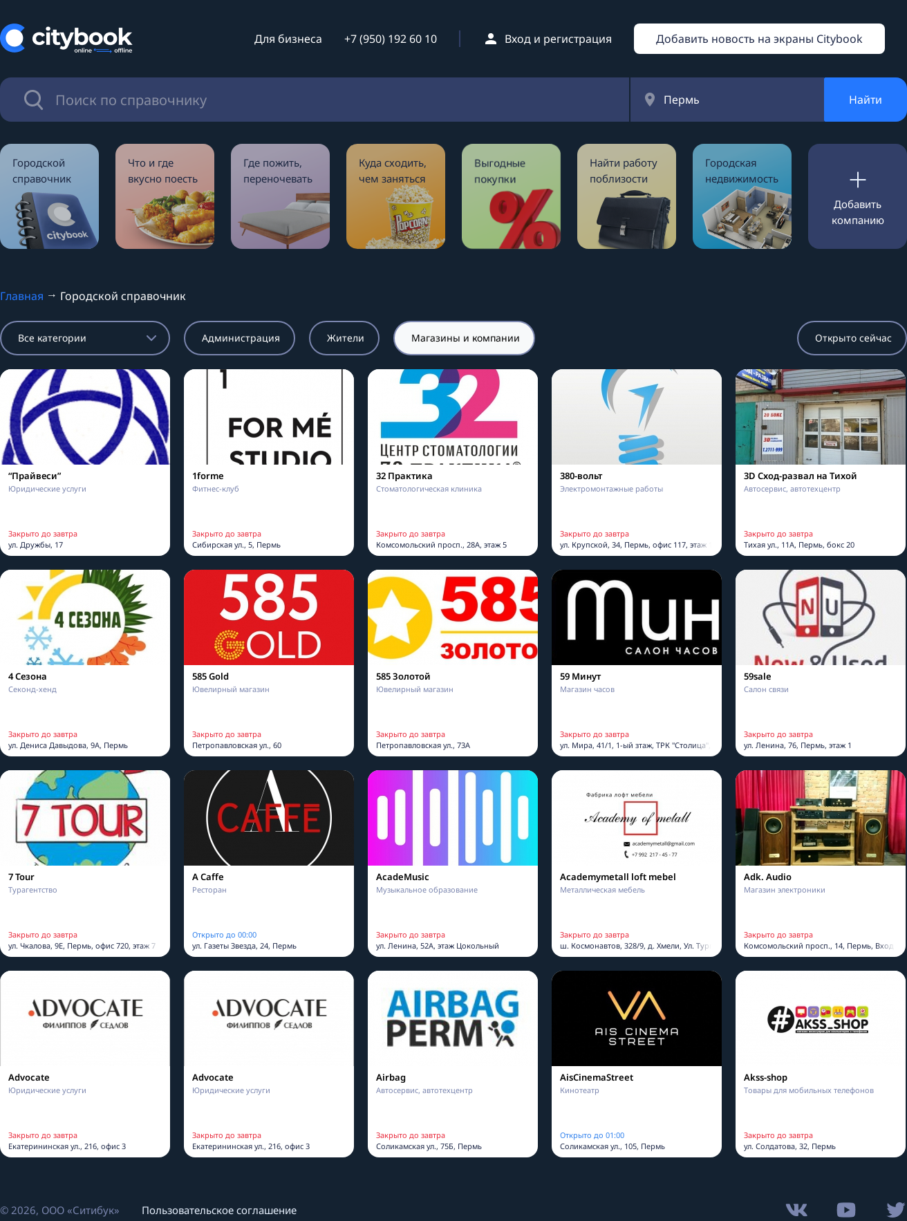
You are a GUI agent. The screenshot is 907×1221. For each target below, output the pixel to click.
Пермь (682, 99)
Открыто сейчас (853, 337)
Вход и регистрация (558, 38)
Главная (22, 296)
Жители (345, 337)
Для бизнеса (288, 38)
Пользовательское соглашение (219, 1210)
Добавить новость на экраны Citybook (759, 38)
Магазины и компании (465, 337)
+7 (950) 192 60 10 (390, 38)
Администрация (241, 337)
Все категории (52, 337)
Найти (865, 99)
